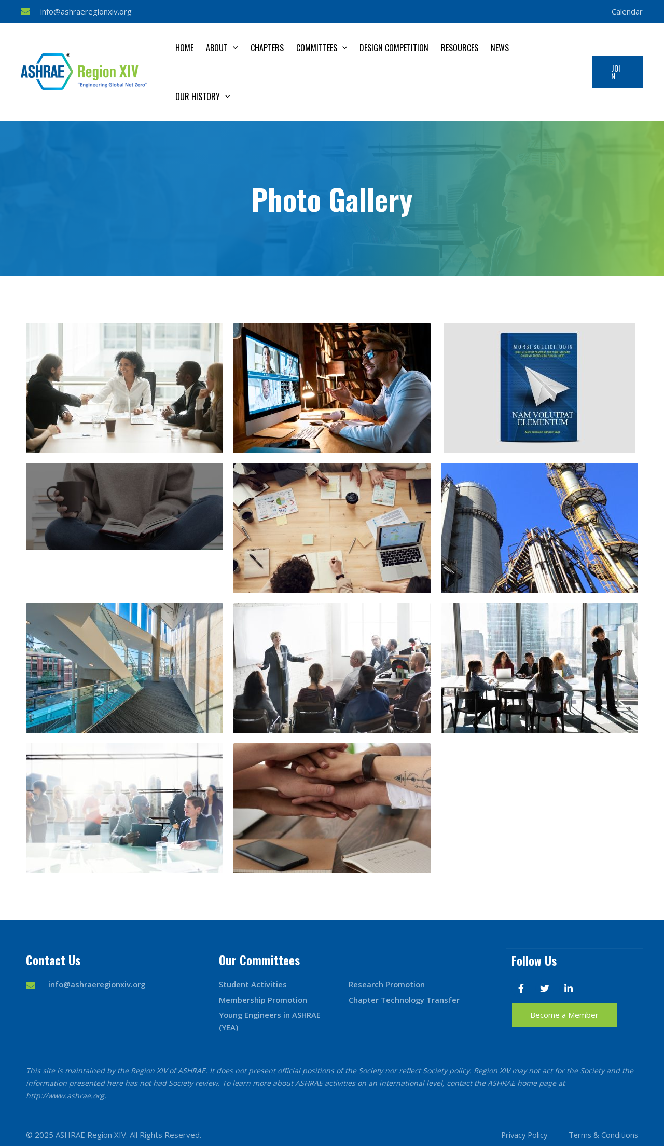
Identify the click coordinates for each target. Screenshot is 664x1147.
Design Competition (393, 48)
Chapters (267, 48)
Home (184, 48)
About (222, 48)
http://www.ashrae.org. (66, 1096)
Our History (202, 96)
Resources (459, 48)
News (500, 48)
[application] (233, 48)
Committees (322, 48)
